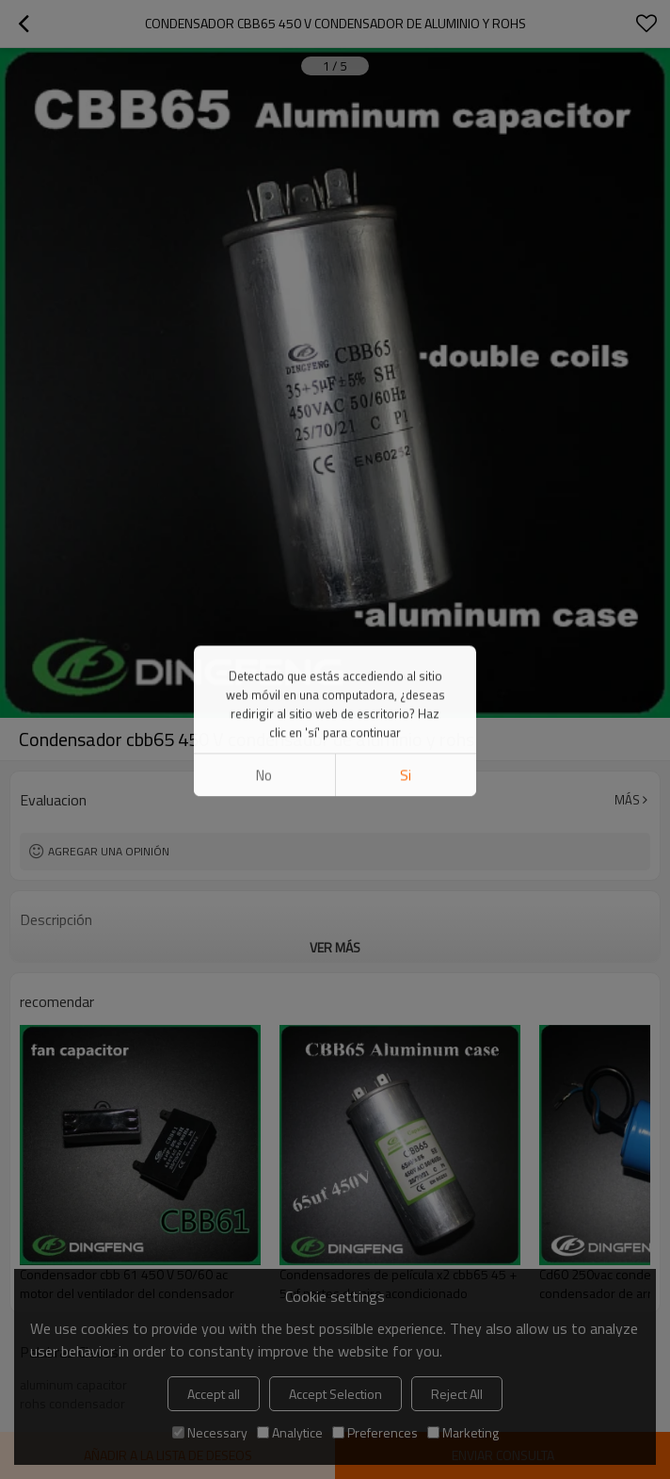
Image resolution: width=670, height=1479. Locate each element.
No (264, 160)
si (405, 160)
